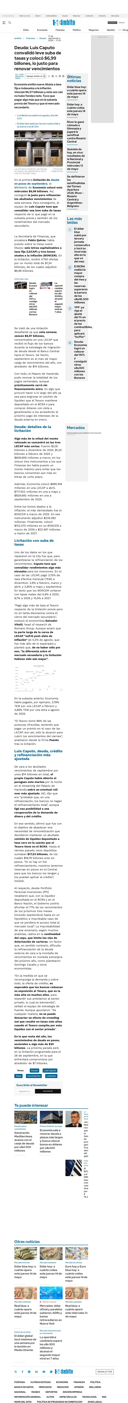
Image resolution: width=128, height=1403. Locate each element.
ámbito (17, 38)
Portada (19, 1382)
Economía (42, 30)
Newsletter (121, 30)
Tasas (18, 1076)
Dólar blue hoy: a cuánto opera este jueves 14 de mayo (76, 92)
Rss (104, 1396)
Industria (102, 16)
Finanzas (60, 30)
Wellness (95, 1387)
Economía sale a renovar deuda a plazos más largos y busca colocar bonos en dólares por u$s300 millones (51, 1140)
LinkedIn (36, 1372)
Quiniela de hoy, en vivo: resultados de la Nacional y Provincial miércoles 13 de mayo (76, 159)
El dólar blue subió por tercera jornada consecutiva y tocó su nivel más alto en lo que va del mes (82, 245)
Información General (27, 1396)
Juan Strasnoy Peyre (19, 76)
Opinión (111, 30)
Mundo (35, 1392)
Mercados (115, 16)
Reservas (76, 16)
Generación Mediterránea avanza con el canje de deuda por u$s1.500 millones (24, 1141)
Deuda (64, 16)
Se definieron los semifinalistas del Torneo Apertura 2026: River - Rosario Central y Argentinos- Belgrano (76, 191)
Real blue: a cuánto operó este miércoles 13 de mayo (76, 1311)
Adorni (37, 16)
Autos (50, 1396)
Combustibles (51, 16)
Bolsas (78, 433)
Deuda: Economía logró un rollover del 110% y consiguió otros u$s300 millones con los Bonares (34, 299)
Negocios (94, 30)
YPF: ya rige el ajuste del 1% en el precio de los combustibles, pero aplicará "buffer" (83, 322)
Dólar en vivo (24, 16)
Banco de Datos (23, 1387)
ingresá (122, 22)
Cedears (97, 433)
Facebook (22, 1372)
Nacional (20, 1392)
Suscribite (48, 1091)
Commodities (87, 433)
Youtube (43, 1372)
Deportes (51, 1392)
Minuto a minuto (49, 1302)
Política (77, 30)
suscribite (113, 22)
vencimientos (33, 1076)
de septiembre (37, 183)
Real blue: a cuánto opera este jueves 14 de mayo (25, 1311)
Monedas (71, 433)
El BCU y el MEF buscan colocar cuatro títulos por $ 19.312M (88, 1182)
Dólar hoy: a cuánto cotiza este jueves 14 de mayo (76, 109)
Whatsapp (51, 1372)
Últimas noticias (40, 1382)
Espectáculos (68, 1396)
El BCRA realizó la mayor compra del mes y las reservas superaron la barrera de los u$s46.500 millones (81, 284)
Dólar (26, 30)
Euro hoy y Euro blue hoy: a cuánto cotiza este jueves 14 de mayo (76, 1273)
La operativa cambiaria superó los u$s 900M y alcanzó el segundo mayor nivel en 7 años (60, 297)
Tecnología (89, 1396)
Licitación (89, 16)
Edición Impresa (72, 1392)
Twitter (15, 1372)
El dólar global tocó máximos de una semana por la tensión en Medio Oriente (25, 1343)
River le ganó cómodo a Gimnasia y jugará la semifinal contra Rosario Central (76, 131)
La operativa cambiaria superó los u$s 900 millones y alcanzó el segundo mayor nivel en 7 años (51, 1347)
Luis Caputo (50, 1070)
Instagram (29, 1372)
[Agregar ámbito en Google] (35, 76)
